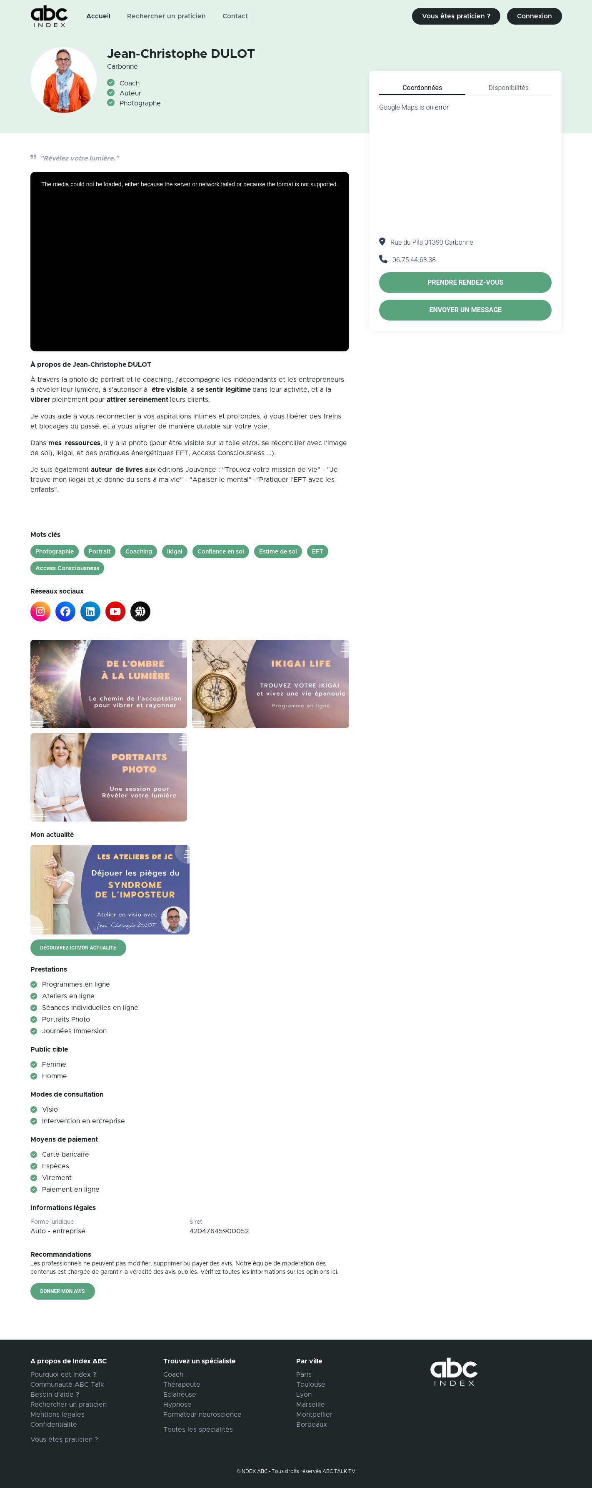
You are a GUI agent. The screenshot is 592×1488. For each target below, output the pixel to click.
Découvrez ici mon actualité (78, 948)
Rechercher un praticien (166, 16)
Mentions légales (57, 1414)
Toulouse (310, 1384)
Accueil (98, 16)
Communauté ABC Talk (67, 1384)
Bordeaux (311, 1424)
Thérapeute (181, 1384)
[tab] (422, 88)
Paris (304, 1374)
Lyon (304, 1394)
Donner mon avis (62, 1291)
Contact (235, 16)
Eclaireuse (179, 1394)
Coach (173, 1374)
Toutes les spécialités (198, 1429)
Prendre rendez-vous (465, 282)
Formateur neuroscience (202, 1414)
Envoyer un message (466, 310)
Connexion (534, 16)
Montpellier (314, 1414)
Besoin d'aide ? (54, 1394)
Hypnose (177, 1404)
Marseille (310, 1404)
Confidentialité (53, 1424)
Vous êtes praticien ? (456, 16)
